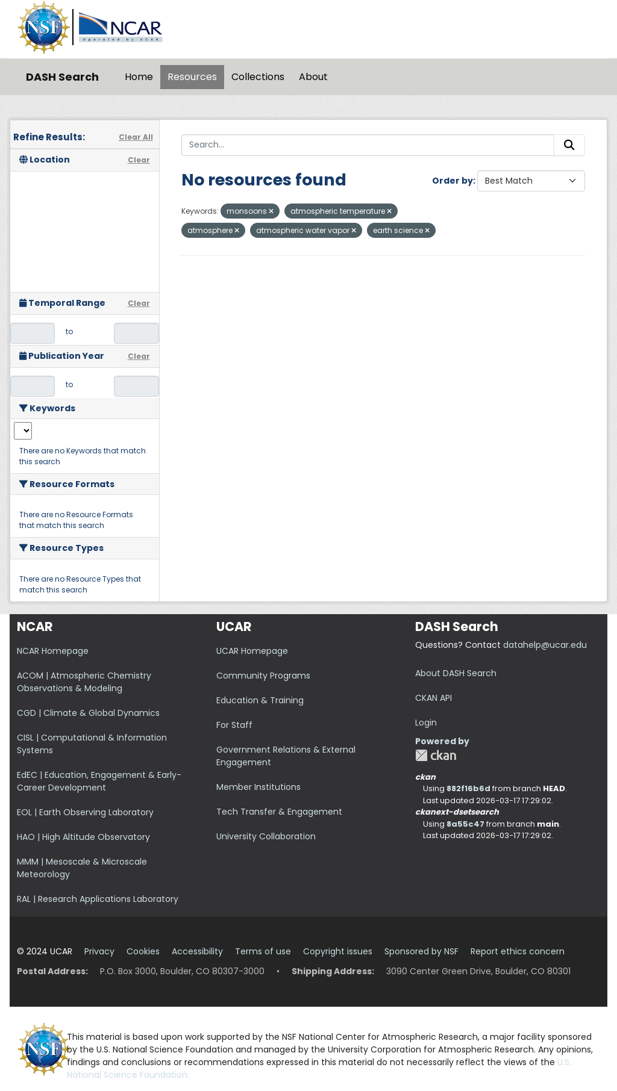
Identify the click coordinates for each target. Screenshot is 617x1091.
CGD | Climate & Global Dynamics (88, 713)
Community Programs (263, 676)
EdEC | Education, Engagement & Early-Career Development (99, 781)
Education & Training (260, 700)
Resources (192, 77)
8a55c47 (465, 824)
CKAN (435, 755)
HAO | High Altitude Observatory (83, 837)
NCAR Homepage (53, 651)
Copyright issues (337, 951)
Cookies (143, 951)
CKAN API (433, 698)
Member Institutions (258, 787)
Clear (139, 160)
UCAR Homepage (252, 651)
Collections (257, 77)
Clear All (136, 137)
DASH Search (62, 76)
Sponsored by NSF (421, 951)
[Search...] (368, 145)
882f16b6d (468, 788)
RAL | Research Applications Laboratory (97, 899)
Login (426, 722)
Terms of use (263, 951)
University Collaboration (266, 836)
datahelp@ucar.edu (545, 645)
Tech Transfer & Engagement (279, 812)
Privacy (99, 951)
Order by (452, 181)
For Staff (234, 725)
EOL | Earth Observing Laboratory (85, 812)
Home (139, 77)
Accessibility (197, 951)
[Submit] (569, 145)
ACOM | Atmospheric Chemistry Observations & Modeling (84, 682)
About (313, 77)
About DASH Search (455, 673)
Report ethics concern (518, 951)
